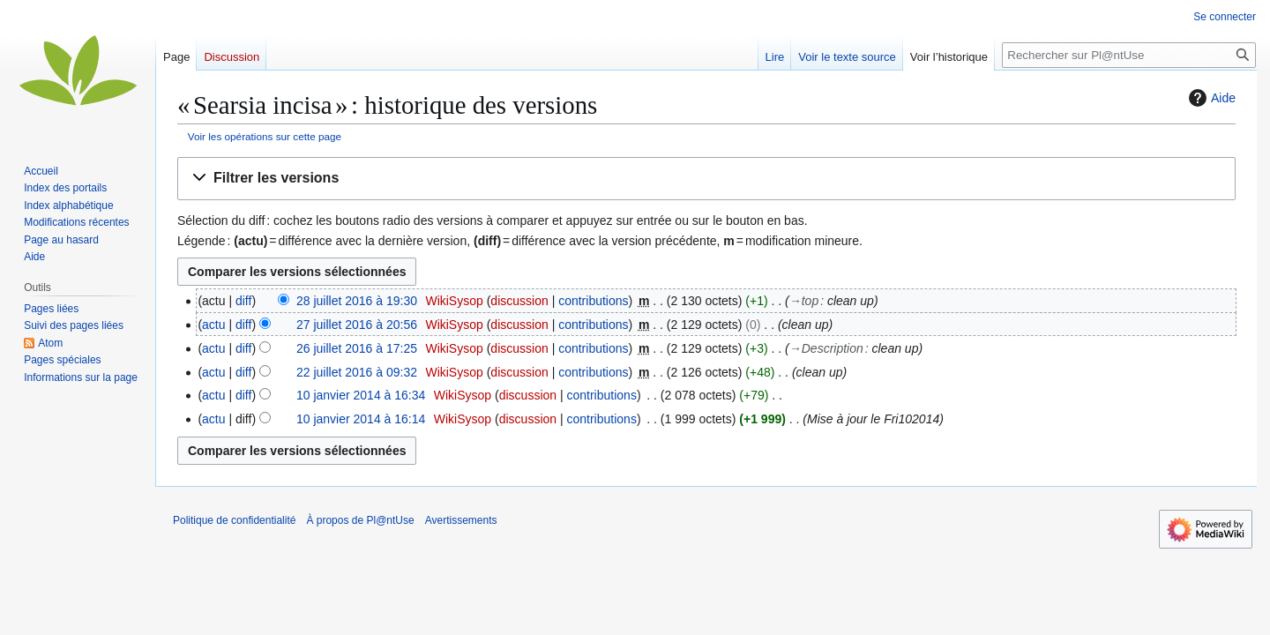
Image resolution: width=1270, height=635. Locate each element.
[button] (706, 178)
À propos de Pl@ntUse (360, 520)
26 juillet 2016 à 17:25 (356, 348)
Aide (1210, 98)
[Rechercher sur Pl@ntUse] (1129, 55)
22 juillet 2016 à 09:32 (356, 372)
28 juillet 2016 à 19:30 (356, 301)
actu (213, 325)
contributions (593, 301)
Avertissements (461, 520)
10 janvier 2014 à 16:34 (360, 395)
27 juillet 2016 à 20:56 (356, 325)
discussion (519, 301)
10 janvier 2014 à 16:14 (360, 419)
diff (243, 301)
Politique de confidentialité (234, 520)
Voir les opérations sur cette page (264, 136)
